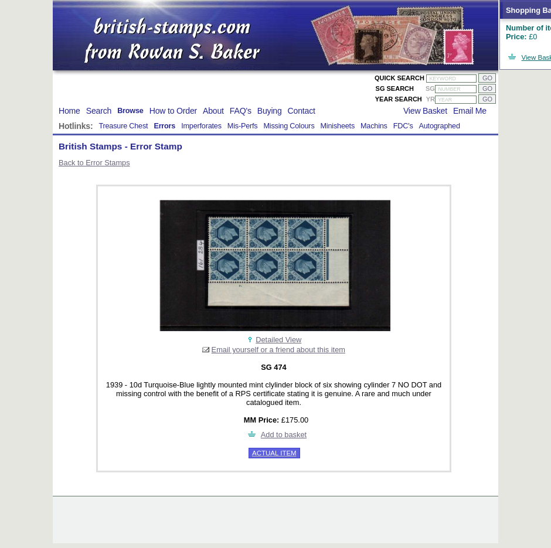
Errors (164, 126)
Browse (130, 111)
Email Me (470, 110)
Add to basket (284, 434)
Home (69, 110)
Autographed (439, 126)
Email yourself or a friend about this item (278, 349)
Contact (301, 110)
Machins (373, 126)
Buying (269, 110)
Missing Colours (288, 126)
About (213, 110)
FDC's (403, 126)
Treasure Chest (123, 126)
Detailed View (278, 339)
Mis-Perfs (242, 126)
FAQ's (240, 110)
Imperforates (201, 126)
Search (98, 110)
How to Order (173, 110)
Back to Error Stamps (94, 162)
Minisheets (338, 126)
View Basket (425, 110)
